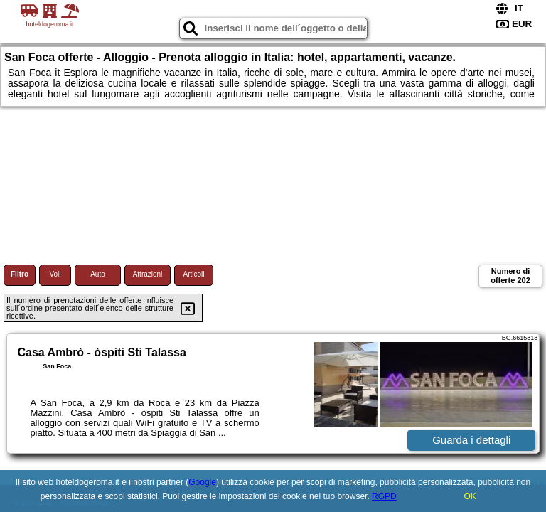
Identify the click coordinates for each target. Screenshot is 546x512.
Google (202, 482)
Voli (54, 274)
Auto (97, 274)
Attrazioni (148, 274)
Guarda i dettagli (471, 440)
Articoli (193, 274)
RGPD (384, 496)
